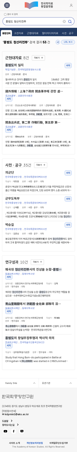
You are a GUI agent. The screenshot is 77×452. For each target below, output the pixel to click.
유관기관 (46, 383)
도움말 (5, 421)
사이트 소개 (14, 443)
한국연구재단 (11, 342)
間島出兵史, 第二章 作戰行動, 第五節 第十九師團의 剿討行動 (34, 122)
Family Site (11, 383)
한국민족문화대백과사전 (35, 177)
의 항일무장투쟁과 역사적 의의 (29, 338)
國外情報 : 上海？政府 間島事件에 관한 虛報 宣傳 (34, 91)
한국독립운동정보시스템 (29, 70)
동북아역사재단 (12, 274)
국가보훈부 (10, 96)
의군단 (9, 172)
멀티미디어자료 (50, 33)
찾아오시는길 (8, 425)
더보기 (37, 57)
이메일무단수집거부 (58, 443)
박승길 (9, 224)
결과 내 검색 (12, 14)
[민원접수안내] (9, 411)
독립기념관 (10, 70)
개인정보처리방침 (34, 443)
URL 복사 (68, 42)
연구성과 (16, 262)
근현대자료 (32, 33)
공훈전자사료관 (25, 96)
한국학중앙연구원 (13, 177)
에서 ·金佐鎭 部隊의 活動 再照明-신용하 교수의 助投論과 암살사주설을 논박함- (34, 304)
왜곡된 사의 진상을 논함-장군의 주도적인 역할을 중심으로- (34, 269)
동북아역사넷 (28, 274)
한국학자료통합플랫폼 (38, 5)
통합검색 (6, 33)
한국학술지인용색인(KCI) (32, 342)
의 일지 (14, 65)
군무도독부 (12, 198)
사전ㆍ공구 (67, 33)
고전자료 (18, 33)
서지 (68, 65)
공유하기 (58, 42)
